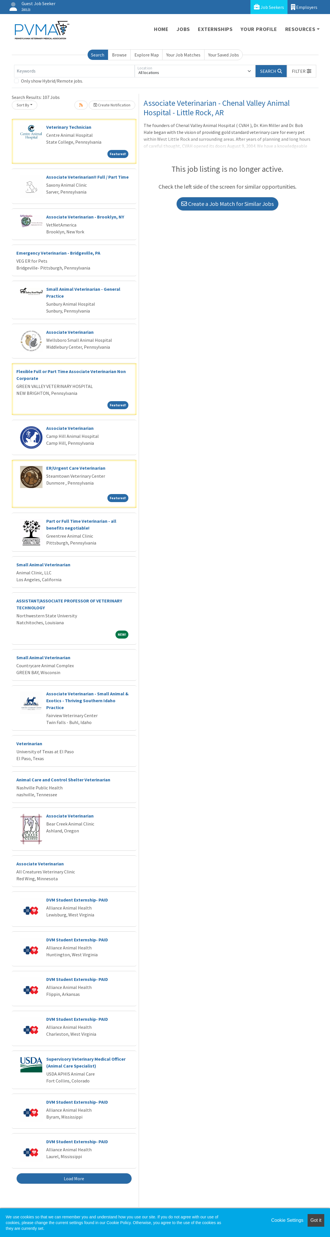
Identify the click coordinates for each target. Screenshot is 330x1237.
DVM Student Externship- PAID (77, 900)
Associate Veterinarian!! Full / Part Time (87, 177)
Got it (315, 1220)
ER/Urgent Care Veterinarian (75, 468)
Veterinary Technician (68, 127)
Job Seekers (269, 7)
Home (161, 29)
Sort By (23, 105)
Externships (215, 29)
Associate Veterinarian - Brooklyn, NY (85, 217)
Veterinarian (29, 743)
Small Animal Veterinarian (43, 564)
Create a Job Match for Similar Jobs (227, 203)
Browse (119, 55)
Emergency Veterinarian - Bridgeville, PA (58, 253)
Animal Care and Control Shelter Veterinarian (63, 780)
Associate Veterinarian (70, 332)
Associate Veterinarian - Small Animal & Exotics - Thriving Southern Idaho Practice (87, 700)
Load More (74, 1178)
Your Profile (259, 29)
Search (97, 55)
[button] (301, 71)
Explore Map (146, 55)
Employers (304, 7)
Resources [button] (300, 29)
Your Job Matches (183, 55)
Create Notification (112, 105)
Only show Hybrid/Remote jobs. (52, 81)
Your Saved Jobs (223, 55)
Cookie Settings (287, 1220)
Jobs (183, 29)
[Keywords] (74, 71)
